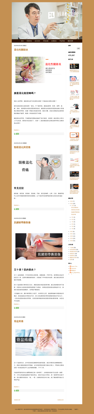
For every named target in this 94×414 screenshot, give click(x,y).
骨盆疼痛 (18, 321)
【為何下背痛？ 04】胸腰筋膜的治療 (74, 112)
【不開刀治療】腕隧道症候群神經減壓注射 (74, 98)
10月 (73, 205)
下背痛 (71, 247)
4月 (73, 228)
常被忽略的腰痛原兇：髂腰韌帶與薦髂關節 (74, 84)
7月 (73, 221)
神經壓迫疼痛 (73, 251)
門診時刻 (62, 41)
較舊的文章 (61, 400)
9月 (73, 217)
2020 (71, 236)
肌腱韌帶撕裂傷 (22, 222)
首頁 (22, 41)
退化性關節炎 (21, 49)
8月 (73, 219)
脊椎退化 (72, 253)
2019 (71, 238)
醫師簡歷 (70, 41)
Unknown (73, 268)
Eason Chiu (74, 266)
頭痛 (71, 259)
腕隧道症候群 (73, 257)
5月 (73, 226)
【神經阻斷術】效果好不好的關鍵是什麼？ (74, 127)
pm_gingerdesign (75, 273)
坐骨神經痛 (73, 249)
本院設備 (45, 41)
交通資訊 (54, 41)
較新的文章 (17, 400)
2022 (71, 231)
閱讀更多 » (17, 130)
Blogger (60, 411)
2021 (71, 233)
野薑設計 (73, 270)
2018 (71, 240)
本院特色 (29, 41)
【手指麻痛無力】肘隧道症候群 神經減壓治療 (74, 166)
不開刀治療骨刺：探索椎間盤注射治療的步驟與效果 (74, 192)
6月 (73, 224)
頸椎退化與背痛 (22, 147)
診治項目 (37, 41)
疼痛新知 (72, 255)
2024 (71, 201)
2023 (71, 203)
